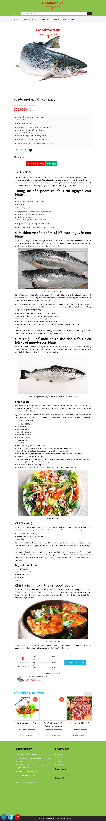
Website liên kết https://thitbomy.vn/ (28, 783)
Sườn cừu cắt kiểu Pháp (79, 723)
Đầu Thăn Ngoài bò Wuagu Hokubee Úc (53, 724)
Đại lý (59, 758)
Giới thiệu (60, 755)
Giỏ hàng (60, 761)
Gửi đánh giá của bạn (75, 662)
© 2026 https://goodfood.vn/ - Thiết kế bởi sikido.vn (53, 819)
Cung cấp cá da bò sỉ (26, 723)
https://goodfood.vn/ (61, 648)
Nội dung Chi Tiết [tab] (24, 172)
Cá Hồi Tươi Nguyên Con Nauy (36, 677)
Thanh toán (61, 764)
